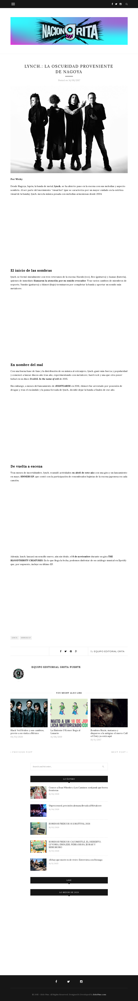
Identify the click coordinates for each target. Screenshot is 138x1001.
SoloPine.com (99, 994)
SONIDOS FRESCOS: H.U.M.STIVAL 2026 (69, 823)
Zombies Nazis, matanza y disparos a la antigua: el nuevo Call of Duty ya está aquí (109, 733)
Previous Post (21, 752)
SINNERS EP (26, 638)
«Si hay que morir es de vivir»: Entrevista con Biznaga (75, 859)
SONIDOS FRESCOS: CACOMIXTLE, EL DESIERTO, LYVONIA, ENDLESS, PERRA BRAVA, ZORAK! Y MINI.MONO (75, 844)
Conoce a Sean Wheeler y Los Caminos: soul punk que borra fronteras (78, 789)
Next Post (119, 752)
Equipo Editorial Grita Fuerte (56, 667)
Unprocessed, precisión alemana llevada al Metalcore (75, 805)
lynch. (15, 638)
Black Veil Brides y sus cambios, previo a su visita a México (27, 732)
